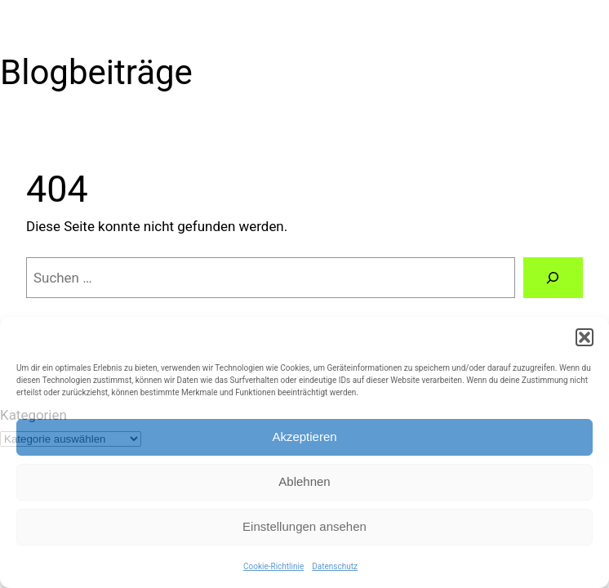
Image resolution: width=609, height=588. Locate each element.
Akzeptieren (304, 436)
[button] (584, 337)
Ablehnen (304, 481)
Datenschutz (335, 566)
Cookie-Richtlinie (273, 566)
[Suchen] (553, 278)
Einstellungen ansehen (304, 526)
